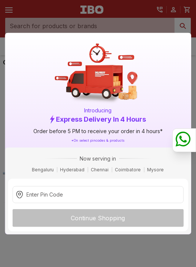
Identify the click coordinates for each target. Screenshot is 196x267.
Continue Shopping (98, 217)
